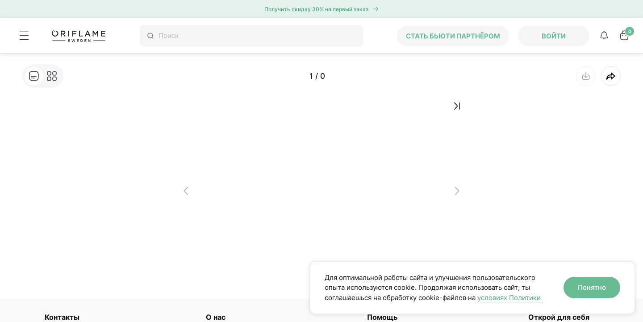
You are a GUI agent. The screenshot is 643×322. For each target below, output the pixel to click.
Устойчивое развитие (236, 295)
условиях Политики (509, 297)
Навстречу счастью (234, 309)
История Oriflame (230, 280)
